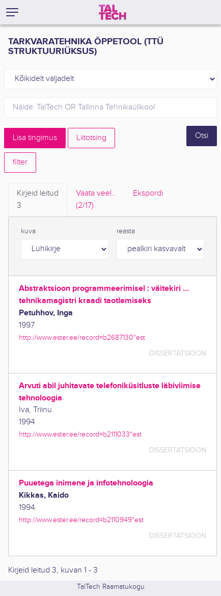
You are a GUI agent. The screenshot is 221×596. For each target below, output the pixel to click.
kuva (28, 231)
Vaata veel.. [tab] (96, 200)
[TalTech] (112, 12)
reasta (126, 231)
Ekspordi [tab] (148, 193)
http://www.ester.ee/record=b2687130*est (82, 337)
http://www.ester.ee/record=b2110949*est (81, 520)
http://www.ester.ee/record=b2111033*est (80, 434)
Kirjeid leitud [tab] (38, 200)
